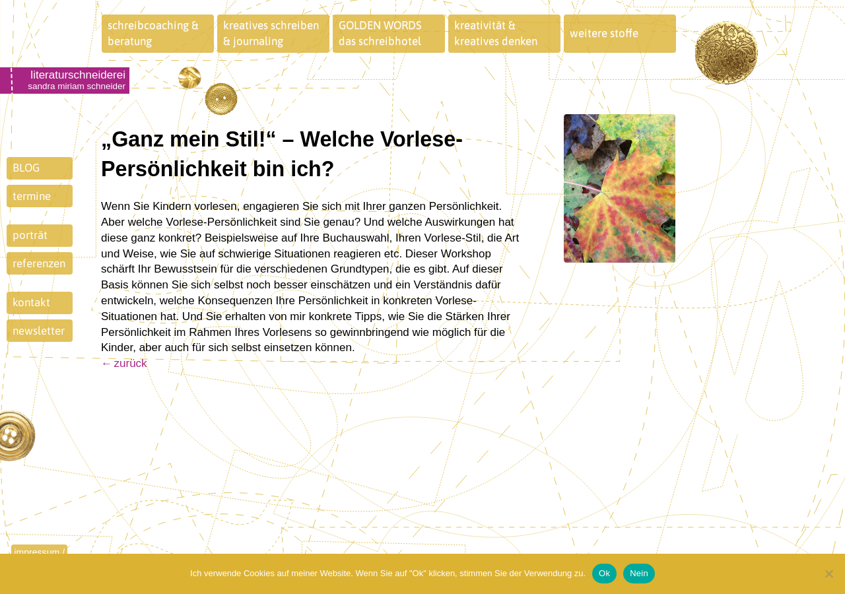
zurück (130, 363)
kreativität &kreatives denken (495, 33)
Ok (604, 573)
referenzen (39, 263)
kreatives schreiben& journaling (271, 33)
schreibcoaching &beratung (153, 33)
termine (32, 196)
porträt (30, 235)
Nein (639, 573)
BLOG (26, 167)
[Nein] (828, 573)
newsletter (39, 330)
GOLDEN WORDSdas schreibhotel (380, 33)
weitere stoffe (604, 33)
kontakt (31, 302)
